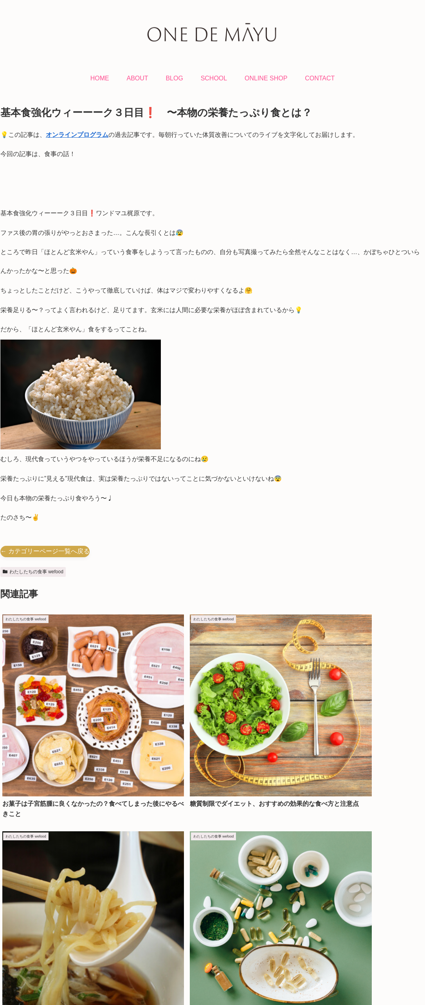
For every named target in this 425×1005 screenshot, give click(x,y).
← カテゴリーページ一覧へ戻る (45, 551)
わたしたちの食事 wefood (33, 571)
